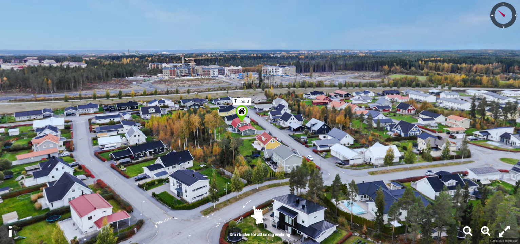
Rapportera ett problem (504, 240)
